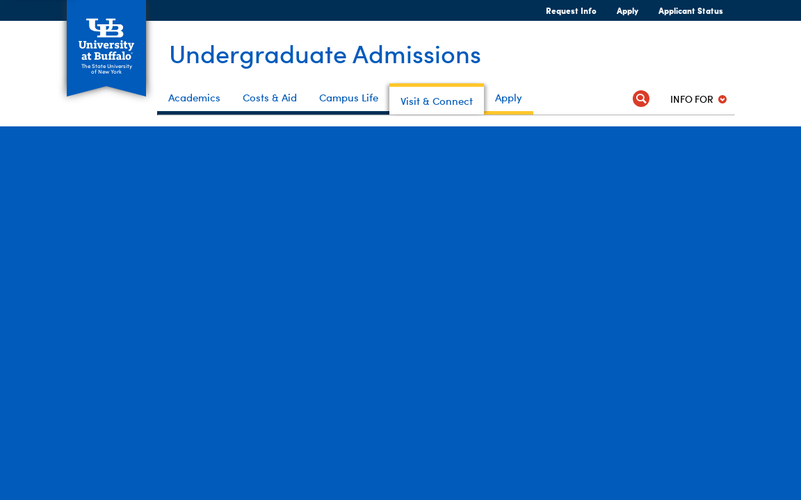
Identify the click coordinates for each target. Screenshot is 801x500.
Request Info (571, 10)
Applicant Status (690, 10)
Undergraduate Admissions (325, 53)
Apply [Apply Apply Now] (621, 10)
